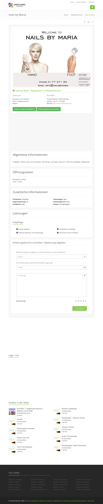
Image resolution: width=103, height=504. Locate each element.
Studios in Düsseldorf (38, 484)
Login (72, 2)
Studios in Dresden (37, 482)
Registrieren (81, 2)
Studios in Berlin (14, 482)
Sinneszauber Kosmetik (25, 428)
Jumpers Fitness (68, 427)
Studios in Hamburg (60, 479)
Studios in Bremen (14, 489)
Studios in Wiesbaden (83, 489)
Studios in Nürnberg (82, 484)
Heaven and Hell (23, 438)
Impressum (57, 501)
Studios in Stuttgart (82, 487)
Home (27, 501)
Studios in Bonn (13, 487)
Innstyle (20, 419)
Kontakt (91, 2)
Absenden (79, 308)
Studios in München (82, 482)
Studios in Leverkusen (83, 479)
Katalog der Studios (38, 501)
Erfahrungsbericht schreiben (48, 109)
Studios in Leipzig (59, 489)
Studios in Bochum (14, 484)
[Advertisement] (51, 132)
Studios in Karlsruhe (60, 484)
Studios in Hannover (60, 482)
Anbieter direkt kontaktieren (24, 109)
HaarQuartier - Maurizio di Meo (73, 418)
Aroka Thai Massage (69, 436)
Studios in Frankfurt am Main (41, 489)
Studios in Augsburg (15, 479)
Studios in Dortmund (38, 479)
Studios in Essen (36, 487)
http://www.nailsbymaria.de (62, 103)
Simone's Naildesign (69, 409)
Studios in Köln (58, 487)
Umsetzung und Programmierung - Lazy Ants (78, 501)
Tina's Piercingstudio (24, 447)
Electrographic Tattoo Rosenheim (74, 445)
